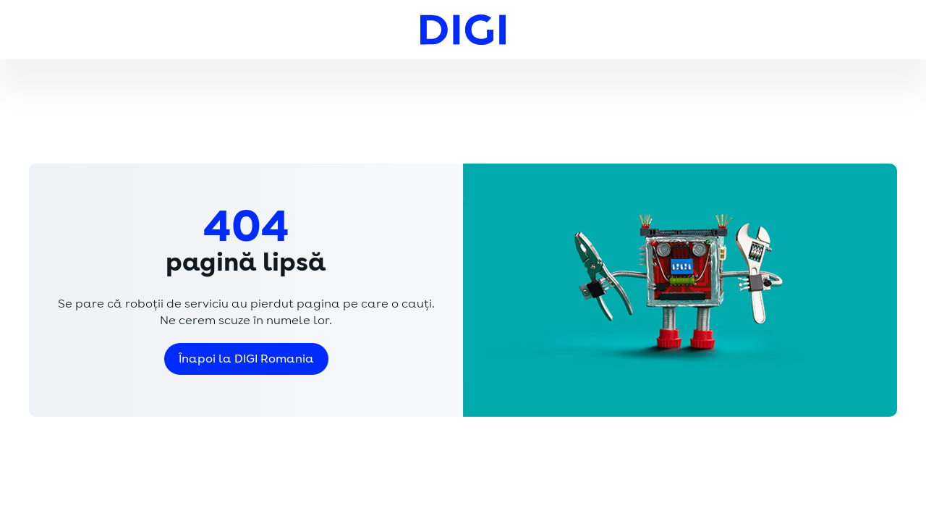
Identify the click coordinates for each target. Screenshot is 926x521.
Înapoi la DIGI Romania (246, 359)
